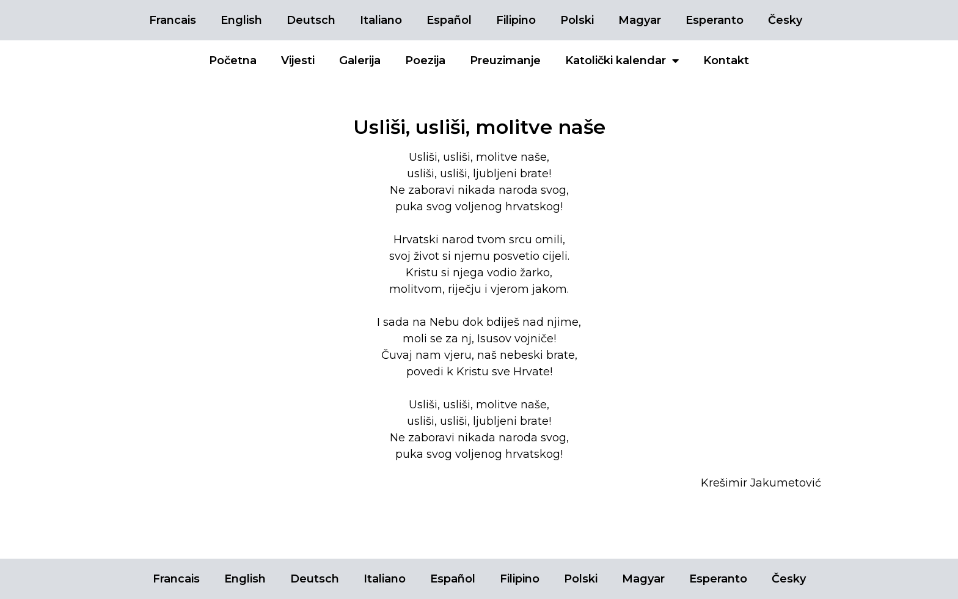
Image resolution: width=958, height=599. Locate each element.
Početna (233, 60)
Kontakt (726, 60)
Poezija (425, 60)
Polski (577, 20)
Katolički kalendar (622, 60)
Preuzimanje (505, 60)
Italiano (381, 20)
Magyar (639, 20)
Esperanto (715, 20)
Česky (785, 20)
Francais (172, 20)
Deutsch (311, 20)
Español (449, 20)
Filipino (516, 20)
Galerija (360, 60)
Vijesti (298, 60)
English (241, 20)
